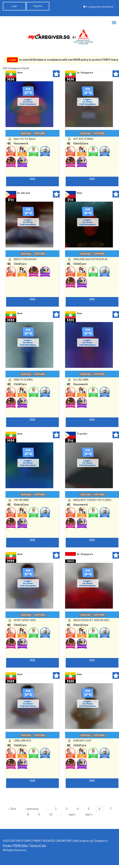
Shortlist (56, 73)
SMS (32, 178)
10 (50, 814)
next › (72, 814)
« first (12, 809)
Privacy (7, 845)
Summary (26, 133)
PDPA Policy (20, 845)
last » (89, 814)
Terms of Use (38, 845)
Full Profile (39, 133)
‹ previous (32, 809)
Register (37, 6)
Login (14, 6)
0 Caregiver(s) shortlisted (98, 7)
